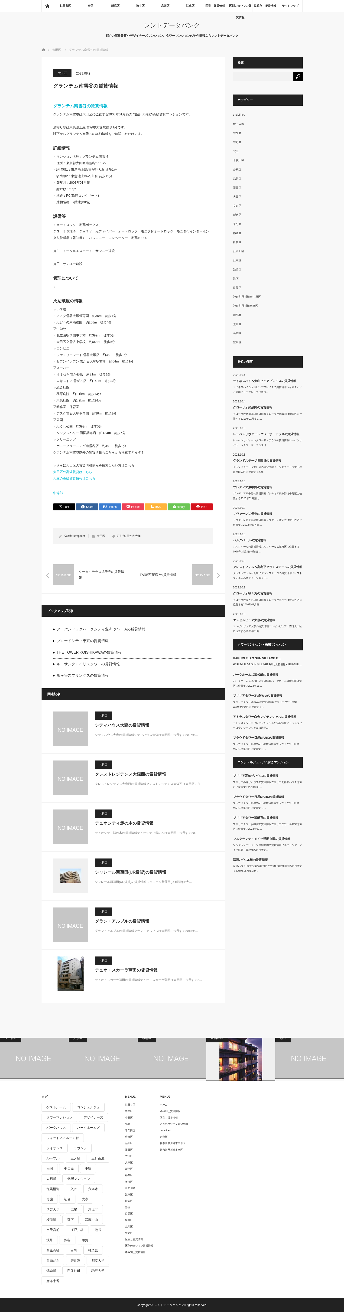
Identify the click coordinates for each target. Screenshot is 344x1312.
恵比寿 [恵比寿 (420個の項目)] (93, 1209)
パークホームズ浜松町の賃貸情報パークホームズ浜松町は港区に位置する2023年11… (267, 683)
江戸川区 (238, 251)
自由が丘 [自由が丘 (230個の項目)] (52, 1260)
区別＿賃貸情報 (215, 5)
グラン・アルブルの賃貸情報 (122, 921)
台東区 (237, 169)
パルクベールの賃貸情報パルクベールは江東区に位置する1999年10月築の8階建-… (266, 549)
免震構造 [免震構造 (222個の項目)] (52, 1189)
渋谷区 (140, 5)
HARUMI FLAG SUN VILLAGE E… (257, 658)
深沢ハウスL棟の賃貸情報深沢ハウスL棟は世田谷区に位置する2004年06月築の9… (267, 868)
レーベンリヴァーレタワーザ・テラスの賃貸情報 (266, 434)
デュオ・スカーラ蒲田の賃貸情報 (126, 970)
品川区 (165, 5)
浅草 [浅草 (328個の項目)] (49, 1240)
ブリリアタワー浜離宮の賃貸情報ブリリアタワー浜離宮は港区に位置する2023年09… (267, 826)
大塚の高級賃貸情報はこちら (74, 478)
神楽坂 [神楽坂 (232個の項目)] (93, 1250)
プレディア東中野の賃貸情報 (252, 487)
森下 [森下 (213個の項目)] (70, 1219)
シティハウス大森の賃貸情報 (122, 725)
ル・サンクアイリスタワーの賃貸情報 (88, 664)
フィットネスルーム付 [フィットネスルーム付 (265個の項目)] (62, 1138)
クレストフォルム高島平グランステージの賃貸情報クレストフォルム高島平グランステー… (267, 575)
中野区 (237, 142)
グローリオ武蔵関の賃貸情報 (252, 407)
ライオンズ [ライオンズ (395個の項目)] (54, 1148)
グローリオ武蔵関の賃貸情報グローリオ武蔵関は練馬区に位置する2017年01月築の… (267, 416)
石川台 (121, 536)
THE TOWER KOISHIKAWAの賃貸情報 (89, 652)
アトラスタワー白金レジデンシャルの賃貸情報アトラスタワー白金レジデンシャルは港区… (267, 725)
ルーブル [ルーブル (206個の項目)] (52, 1158)
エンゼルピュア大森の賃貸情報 (254, 620)
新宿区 (115, 5)
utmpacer (79, 536)
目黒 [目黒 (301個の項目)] (74, 1250)
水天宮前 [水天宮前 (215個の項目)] (52, 1230)
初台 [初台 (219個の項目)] (67, 1199)
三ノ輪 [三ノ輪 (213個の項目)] (75, 1158)
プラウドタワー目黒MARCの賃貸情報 (258, 737)
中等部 (58, 493)
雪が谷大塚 (134, 536)
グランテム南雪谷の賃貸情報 (80, 106)
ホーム (164, 1104)
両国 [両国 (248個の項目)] (49, 1168)
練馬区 (237, 315)
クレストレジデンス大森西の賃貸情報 (130, 774)
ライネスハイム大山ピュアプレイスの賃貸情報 (264, 381)
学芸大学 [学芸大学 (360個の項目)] (52, 1209)
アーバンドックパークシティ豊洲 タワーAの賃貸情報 (101, 629)
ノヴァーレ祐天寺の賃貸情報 (252, 514)
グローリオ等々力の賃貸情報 (252, 593)
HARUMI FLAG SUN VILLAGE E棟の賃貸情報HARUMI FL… (267, 664)
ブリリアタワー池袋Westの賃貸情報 (257, 695)
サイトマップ (290, 5)
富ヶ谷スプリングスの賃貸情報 (83, 675)
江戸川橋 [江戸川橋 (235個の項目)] (77, 1230)
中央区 (237, 133)
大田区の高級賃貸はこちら (72, 472)
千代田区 (238, 160)
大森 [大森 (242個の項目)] (85, 1199)
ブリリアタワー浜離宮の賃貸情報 (255, 817)
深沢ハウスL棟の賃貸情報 (250, 860)
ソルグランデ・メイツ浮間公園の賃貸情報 (261, 839)
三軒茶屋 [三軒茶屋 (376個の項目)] (97, 1158)
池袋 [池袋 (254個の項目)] (98, 1230)
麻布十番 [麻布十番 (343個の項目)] (52, 1281)
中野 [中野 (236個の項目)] (88, 1168)
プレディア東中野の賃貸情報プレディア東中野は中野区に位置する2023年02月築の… (267, 496)
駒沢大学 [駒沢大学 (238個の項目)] (97, 1271)
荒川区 (237, 324)
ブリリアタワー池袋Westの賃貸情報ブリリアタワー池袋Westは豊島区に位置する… (265, 704)
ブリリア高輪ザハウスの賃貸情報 (255, 775)
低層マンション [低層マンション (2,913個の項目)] (78, 1179)
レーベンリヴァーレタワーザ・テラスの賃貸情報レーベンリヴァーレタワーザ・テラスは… (267, 443)
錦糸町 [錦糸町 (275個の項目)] (51, 1271)
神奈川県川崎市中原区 (247, 296)
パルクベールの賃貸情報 (249, 540)
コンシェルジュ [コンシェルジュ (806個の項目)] (88, 1107)
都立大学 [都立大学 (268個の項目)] (97, 1260)
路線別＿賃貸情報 (265, 5)
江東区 (190, 5)
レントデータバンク (172, 25)
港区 (90, 5)
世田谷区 (65, 5)
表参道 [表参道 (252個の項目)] (75, 1260)
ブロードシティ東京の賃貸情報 (83, 641)
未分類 (237, 224)
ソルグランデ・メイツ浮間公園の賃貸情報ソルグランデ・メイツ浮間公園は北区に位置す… (267, 847)
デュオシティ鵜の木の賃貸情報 (124, 823)
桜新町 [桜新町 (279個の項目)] (51, 1219)
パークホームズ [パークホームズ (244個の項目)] (88, 1127)
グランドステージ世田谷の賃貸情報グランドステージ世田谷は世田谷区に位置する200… (267, 469)
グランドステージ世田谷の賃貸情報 (257, 460)
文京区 (237, 205)
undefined (239, 114)
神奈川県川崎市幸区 (245, 305)
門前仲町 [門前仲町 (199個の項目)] (73, 1271)
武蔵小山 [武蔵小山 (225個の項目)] (91, 1219)
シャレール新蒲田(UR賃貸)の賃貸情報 (130, 872)
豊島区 (237, 342)
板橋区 (237, 242)
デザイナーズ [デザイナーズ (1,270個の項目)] (93, 1117)
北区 (236, 151)
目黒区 (237, 287)
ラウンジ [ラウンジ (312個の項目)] (80, 1148)
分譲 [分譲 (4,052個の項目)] (49, 1199)
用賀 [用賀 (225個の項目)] (85, 1240)
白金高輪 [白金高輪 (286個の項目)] (52, 1250)
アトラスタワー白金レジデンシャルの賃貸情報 (264, 716)
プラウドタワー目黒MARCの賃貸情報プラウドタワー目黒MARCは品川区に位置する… (266, 746)
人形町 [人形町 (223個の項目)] (51, 1179)
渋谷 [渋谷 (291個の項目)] (67, 1240)
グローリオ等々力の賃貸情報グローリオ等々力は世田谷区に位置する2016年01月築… (267, 602)
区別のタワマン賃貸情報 (240, 8)
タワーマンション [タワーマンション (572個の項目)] (59, 1117)
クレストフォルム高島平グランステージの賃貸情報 (267, 567)
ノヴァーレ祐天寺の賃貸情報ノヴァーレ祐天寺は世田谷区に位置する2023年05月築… (267, 522)
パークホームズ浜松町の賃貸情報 (255, 674)
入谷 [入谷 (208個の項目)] (74, 1189)
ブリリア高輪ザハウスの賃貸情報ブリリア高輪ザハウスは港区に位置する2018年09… (267, 784)
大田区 (62, 73)
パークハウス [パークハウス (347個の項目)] (56, 1127)
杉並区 (237, 233)
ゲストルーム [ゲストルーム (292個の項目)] (56, 1107)
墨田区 (237, 187)
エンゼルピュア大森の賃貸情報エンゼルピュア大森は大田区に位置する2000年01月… (267, 629)
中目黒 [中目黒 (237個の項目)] (69, 1168)
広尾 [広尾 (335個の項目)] (74, 1209)
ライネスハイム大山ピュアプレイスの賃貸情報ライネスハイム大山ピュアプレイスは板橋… (267, 389)
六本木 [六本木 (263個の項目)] (93, 1189)
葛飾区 (237, 333)
